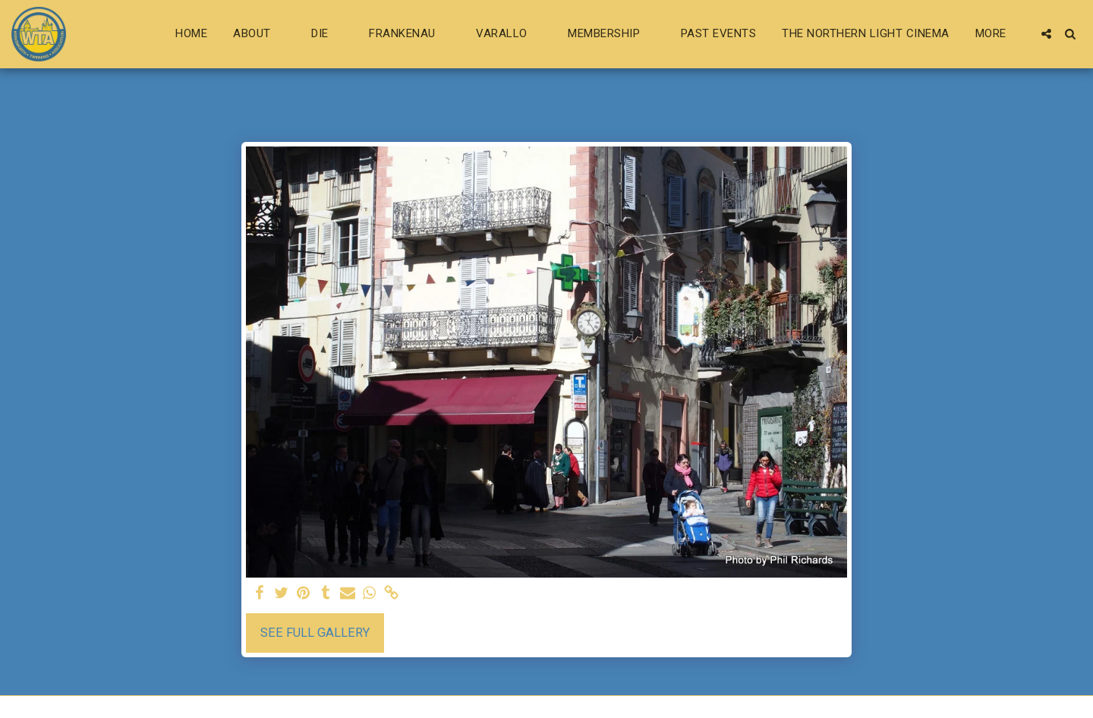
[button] (259, 34)
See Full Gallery (315, 632)
